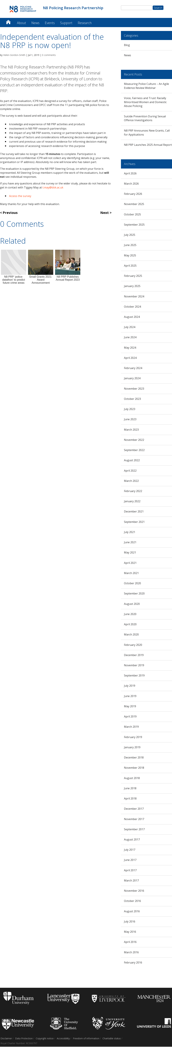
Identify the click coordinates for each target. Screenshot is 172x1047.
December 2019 (134, 655)
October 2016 (132, 901)
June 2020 (130, 614)
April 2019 (130, 717)
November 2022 (134, 440)
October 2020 (132, 583)
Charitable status (111, 1038)
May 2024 (130, 348)
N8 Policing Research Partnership (8, 21)
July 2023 (129, 409)
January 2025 (132, 286)
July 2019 (129, 686)
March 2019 (131, 727)
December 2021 (134, 512)
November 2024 (134, 297)
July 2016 (129, 922)
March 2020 (131, 635)
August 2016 (132, 911)
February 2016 (133, 963)
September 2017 (134, 829)
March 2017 (131, 881)
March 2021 (131, 573)
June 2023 (130, 419)
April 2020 (130, 624)
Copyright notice (45, 1038)
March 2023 (131, 430)
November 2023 (134, 389)
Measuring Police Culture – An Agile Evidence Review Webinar (146, 86)
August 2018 (132, 778)
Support (66, 23)
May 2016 (130, 932)
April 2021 (130, 563)
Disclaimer (6, 1038)
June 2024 (130, 338)
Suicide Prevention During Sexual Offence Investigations (145, 119)
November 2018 (134, 768)
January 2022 (132, 501)
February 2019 (133, 737)
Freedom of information (86, 1038)
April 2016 (130, 942)
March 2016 (131, 952)
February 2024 (133, 368)
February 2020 (133, 645)
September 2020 (134, 594)
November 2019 (134, 665)
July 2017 (129, 850)
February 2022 (133, 491)
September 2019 (134, 676)
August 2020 (132, 604)
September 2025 (134, 225)
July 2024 (129, 327)
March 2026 (131, 184)
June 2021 (130, 542)
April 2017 (130, 870)
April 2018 (130, 799)
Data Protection (24, 1038)
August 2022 (132, 460)
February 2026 (133, 194)
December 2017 (134, 809)
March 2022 (131, 481)
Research (85, 23)
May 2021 (130, 553)
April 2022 (130, 471)
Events (50, 23)
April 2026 (130, 174)
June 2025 (130, 245)
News (35, 23)
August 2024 (132, 317)
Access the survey (20, 196)
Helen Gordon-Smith (14, 55)
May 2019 (130, 706)
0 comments (49, 55)
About (21, 23)
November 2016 (134, 891)
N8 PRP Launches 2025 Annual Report (148, 145)
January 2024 (132, 378)
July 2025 (129, 235)
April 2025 (130, 266)
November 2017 (134, 819)
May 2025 (130, 256)
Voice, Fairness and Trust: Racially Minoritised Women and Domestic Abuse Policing (145, 102)
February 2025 (133, 276)
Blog (127, 45)
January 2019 (132, 747)
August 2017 (132, 840)
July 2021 (129, 532)
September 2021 (134, 522)
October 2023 (132, 399)
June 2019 (130, 696)
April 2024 (130, 358)
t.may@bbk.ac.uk (52, 188)
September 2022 (134, 450)
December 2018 (134, 758)
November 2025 (134, 204)
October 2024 (132, 307)
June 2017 (130, 860)
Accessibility (63, 1038)
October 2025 (132, 215)
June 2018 (130, 788)
